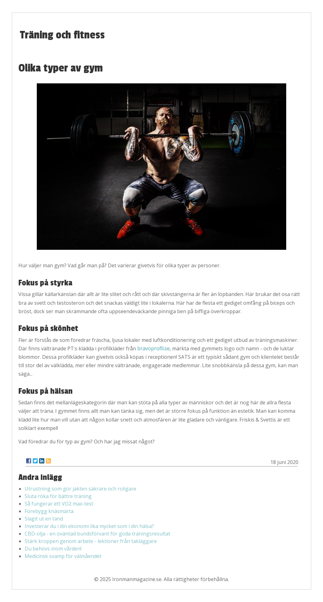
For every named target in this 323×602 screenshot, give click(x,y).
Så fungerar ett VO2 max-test (59, 503)
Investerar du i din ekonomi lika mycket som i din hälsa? (89, 526)
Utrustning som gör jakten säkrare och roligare (80, 488)
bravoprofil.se (153, 348)
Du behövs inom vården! (53, 548)
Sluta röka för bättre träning (58, 496)
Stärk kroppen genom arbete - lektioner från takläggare (91, 541)
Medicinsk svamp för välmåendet (63, 556)
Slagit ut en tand (44, 518)
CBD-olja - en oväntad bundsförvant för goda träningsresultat (97, 533)
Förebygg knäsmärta (49, 511)
